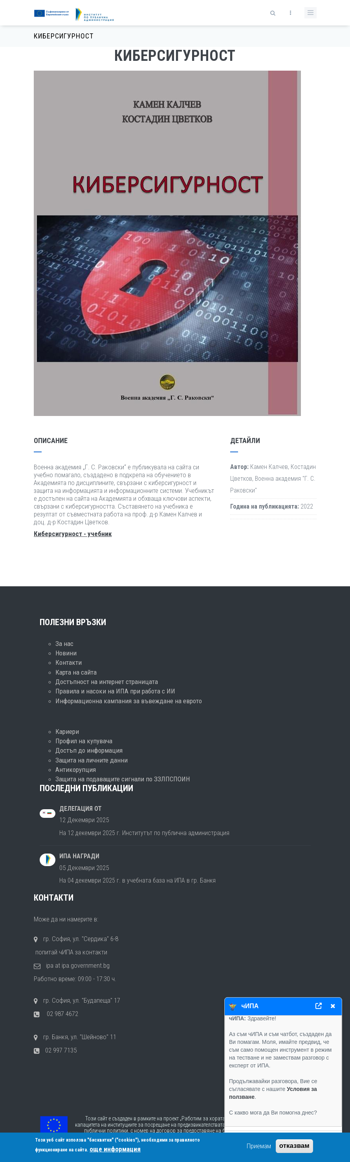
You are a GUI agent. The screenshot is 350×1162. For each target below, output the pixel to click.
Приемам (259, 1146)
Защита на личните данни (91, 760)
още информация (115, 1149)
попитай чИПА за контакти (70, 952)
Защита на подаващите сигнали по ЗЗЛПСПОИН (122, 779)
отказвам (294, 1146)
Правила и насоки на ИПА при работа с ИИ (115, 691)
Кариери (67, 731)
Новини (66, 653)
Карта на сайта (76, 672)
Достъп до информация (89, 750)
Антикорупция (75, 769)
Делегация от (80, 808)
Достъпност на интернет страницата (106, 682)
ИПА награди (79, 856)
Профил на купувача (83, 741)
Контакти (68, 662)
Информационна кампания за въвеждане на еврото (128, 701)
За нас (64, 644)
